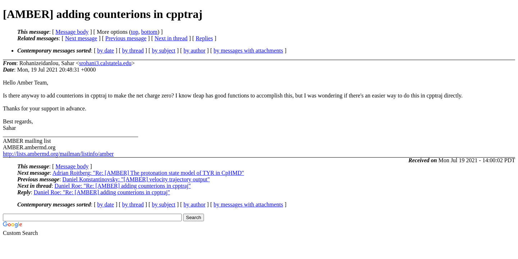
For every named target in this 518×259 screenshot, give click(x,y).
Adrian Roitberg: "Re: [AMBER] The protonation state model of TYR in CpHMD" (148, 173)
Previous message (125, 38)
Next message (81, 38)
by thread (133, 50)
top (134, 32)
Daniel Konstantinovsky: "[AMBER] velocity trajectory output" (136, 179)
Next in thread (171, 38)
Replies (204, 38)
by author (194, 50)
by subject (163, 50)
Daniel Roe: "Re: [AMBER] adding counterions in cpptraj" (123, 186)
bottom (149, 32)
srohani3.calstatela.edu (105, 63)
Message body (71, 32)
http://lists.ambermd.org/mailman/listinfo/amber (58, 154)
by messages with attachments (248, 50)
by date (105, 50)
